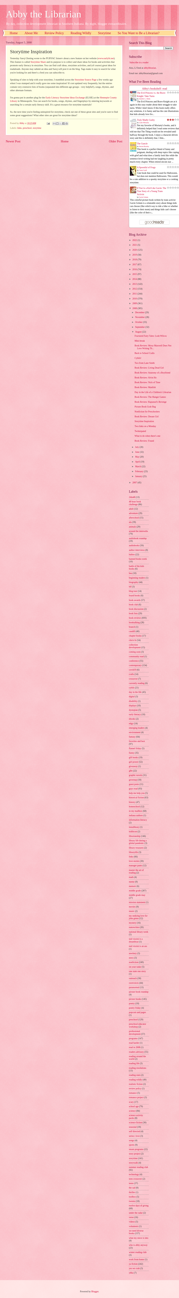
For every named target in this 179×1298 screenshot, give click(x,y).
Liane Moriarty (144, 122)
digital (132, 696)
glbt (130, 771)
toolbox (132, 1197)
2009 (134, 303)
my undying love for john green (138, 917)
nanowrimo (134, 927)
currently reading (137, 683)
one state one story (137, 971)
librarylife (133, 852)
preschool (27, 128)
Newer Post (13, 141)
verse (131, 1217)
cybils (131, 687)
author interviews (137, 550)
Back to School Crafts (144, 353)
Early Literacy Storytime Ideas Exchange (65, 97)
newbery (133, 953)
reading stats (134, 1075)
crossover (133, 679)
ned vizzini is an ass (138, 946)
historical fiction (136, 797)
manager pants (135, 865)
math (131, 877)
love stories (134, 861)
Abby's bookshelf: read (154, 88)
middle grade (135, 890)
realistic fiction (136, 1084)
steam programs (136, 1149)
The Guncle (142, 143)
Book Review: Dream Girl (146, 416)
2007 (134, 482)
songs (131, 1140)
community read (136, 656)
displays (132, 705)
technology (134, 1174)
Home (14, 33)
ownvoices (134, 983)
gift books (133, 757)
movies (132, 907)
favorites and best (137, 741)
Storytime (104, 33)
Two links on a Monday (145, 426)
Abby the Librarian (43, 14)
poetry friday (135, 1008)
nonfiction (133, 962)
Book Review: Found (144, 441)
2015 (134, 274)
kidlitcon (133, 831)
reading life (134, 1063)
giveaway (133, 766)
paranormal (134, 987)
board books (134, 595)
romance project (136, 1097)
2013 (134, 284)
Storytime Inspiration (144, 421)
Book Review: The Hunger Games (150, 397)
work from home (136, 1259)
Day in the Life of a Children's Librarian (152, 392)
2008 (134, 308)
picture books (135, 999)
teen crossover (135, 1179)
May (137, 457)
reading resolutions (137, 1068)
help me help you (137, 793)
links (19, 128)
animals (132, 527)
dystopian (133, 710)
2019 (134, 255)
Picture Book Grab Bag (145, 406)
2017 (134, 264)
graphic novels (135, 775)
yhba (131, 1273)
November (140, 317)
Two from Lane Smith (144, 363)
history (132, 802)
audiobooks (134, 545)
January (139, 476)
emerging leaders (136, 728)
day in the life (135, 692)
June (137, 452)
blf (130, 586)
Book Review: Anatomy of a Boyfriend (152, 372)
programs (133, 1038)
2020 (134, 250)
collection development (135, 646)
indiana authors (136, 815)
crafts (131, 674)
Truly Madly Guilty (146, 120)
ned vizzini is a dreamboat (136, 940)
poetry (132, 1003)
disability (133, 701)
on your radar (135, 967)
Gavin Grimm (143, 197)
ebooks (132, 719)
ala (130, 522)
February (139, 471)
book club (133, 604)
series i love (134, 1136)
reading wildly (135, 1079)
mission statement (137, 902)
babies (132, 554)
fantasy (132, 737)
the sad (132, 1187)
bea (130, 573)
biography (133, 582)
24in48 (132, 497)
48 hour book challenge (135, 503)
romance (133, 1093)
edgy (131, 723)
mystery (132, 923)
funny (131, 753)
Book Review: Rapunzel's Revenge (150, 402)
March (138, 466)
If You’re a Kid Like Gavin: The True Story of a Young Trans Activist (151, 191)
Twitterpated (140, 431)
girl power (133, 762)
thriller (132, 1192)
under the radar (136, 1213)
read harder (134, 1043)
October (139, 322)
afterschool (134, 517)
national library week (138, 932)
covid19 (132, 670)
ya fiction (133, 1264)
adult (131, 509)
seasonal (133, 1127)
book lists (133, 613)
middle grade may (137, 895)
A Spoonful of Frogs (146, 167)
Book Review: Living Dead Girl (149, 368)
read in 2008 (134, 1047)
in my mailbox (135, 811)
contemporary (135, 665)
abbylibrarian (150, 68)
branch (132, 627)
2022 (134, 240)
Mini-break (139, 341)
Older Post (115, 141)
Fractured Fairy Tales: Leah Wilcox (150, 336)
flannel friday (135, 748)
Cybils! (137, 358)
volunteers (133, 1226)
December (140, 312)
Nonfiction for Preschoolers (147, 411)
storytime (37, 128)
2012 (134, 289)
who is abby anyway (138, 1245)
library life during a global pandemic (138, 842)
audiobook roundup (138, 538)
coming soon (135, 652)
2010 (134, 298)
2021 (134, 245)
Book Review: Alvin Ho (145, 377)
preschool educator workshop (137, 1025)
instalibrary (134, 827)
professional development (135, 1032)
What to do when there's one (147, 436)
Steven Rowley (144, 146)
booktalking (134, 622)
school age (134, 1106)
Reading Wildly (81, 33)
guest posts (134, 784)
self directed (134, 1131)
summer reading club (138, 1167)
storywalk (133, 1163)
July (137, 447)
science (132, 1111)
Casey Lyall (143, 170)
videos (132, 1221)
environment (134, 732)
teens (131, 1183)
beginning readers (137, 578)
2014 (134, 279)
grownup (133, 780)
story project (134, 1154)
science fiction (135, 1122)
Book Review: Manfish (145, 387)
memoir (132, 886)
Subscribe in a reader (138, 62)
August (138, 332)
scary (131, 1102)
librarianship (134, 836)
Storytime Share (38, 62)
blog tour (133, 591)
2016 (134, 269)
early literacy (135, 714)
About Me (31, 33)
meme (131, 882)
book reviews (135, 618)
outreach (133, 978)
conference (134, 661)
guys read (133, 788)
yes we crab (134, 1268)
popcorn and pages (137, 1012)
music (131, 911)
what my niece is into (138, 1238)
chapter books (135, 636)
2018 (134, 259)
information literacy (138, 820)
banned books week (138, 559)
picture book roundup (138, 992)
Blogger (95, 1291)
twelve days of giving (138, 1205)
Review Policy (54, 33)
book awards (134, 600)
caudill (132, 631)
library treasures (136, 848)
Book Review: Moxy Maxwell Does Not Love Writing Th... (152, 347)
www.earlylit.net (106, 58)
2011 (134, 293)
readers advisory (136, 1052)
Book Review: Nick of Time (147, 382)
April (138, 461)
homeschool (134, 806)
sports (131, 1145)
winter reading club (137, 1252)
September (140, 327)
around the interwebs (138, 531)
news (131, 958)
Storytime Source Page (86, 79)
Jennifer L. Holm (144, 99)
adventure (133, 513)
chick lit (132, 640)
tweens (132, 1201)
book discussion (136, 609)
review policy (135, 1088)
